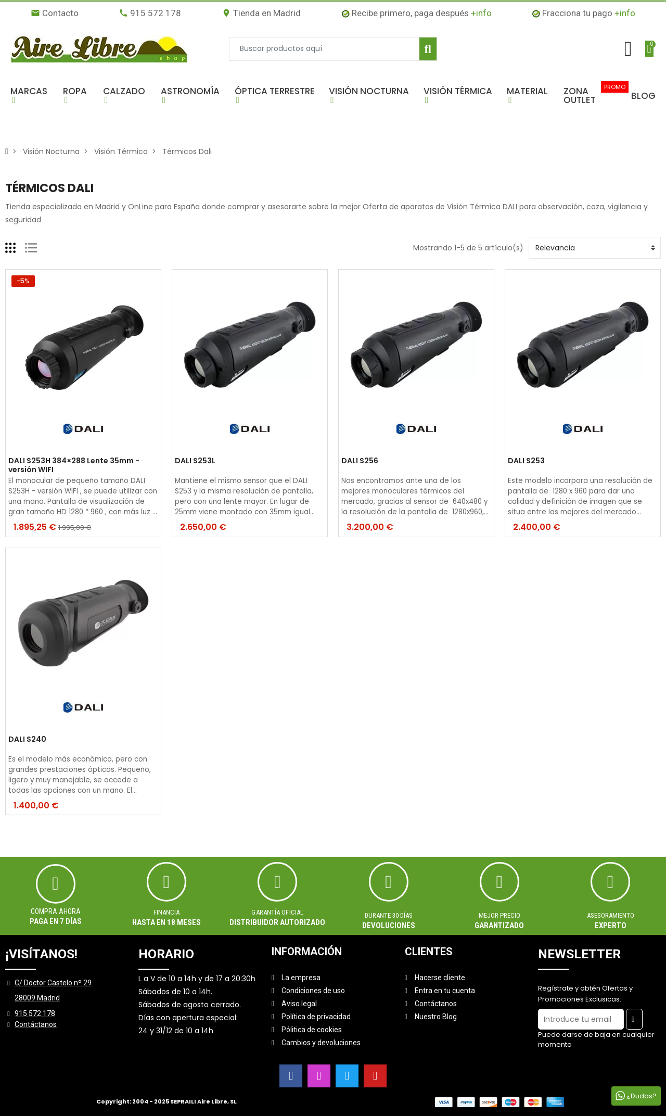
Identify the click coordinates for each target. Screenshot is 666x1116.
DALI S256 (359, 461)
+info (481, 13)
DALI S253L (195, 461)
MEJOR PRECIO (499, 915)
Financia (166, 912)
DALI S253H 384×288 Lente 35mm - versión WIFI (73, 465)
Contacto (55, 13)
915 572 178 (150, 13)
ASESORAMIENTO (610, 915)
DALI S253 (526, 461)
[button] (31, 96)
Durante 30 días (389, 915)
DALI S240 (27, 739)
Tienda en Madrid (261, 13)
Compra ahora (56, 911)
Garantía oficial (277, 912)
